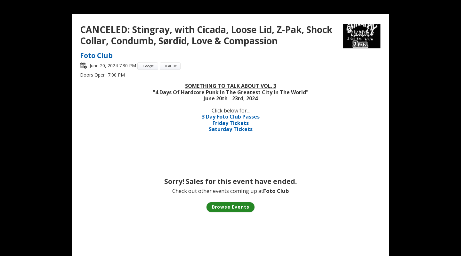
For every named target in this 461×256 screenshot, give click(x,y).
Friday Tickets (231, 123)
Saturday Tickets (231, 129)
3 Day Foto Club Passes (231, 116)
